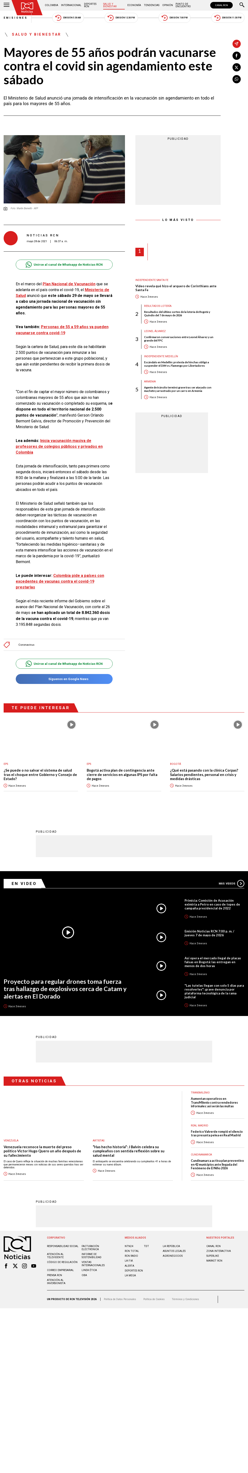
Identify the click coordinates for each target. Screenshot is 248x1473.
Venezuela (11, 1140)
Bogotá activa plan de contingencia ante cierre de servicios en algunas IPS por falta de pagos (122, 774)
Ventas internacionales (93, 1264)
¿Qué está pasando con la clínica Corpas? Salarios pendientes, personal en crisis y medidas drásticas (204, 774)
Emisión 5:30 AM (68, 18)
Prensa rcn (54, 1275)
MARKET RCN (214, 1260)
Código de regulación (62, 1262)
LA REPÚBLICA (171, 1246)
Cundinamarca (201, 1154)
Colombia (51, 5)
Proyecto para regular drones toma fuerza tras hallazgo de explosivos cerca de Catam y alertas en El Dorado (65, 989)
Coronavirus (26, 644)
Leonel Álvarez (155, 331)
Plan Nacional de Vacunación (69, 284)
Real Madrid (199, 1125)
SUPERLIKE (212, 1255)
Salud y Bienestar (109, 5)
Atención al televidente (55, 1256)
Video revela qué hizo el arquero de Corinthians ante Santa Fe (176, 288)
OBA (84, 1275)
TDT (146, 1246)
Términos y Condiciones (185, 1299)
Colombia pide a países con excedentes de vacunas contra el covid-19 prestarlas (60, 581)
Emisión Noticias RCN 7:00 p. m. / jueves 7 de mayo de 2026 (209, 933)
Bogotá (175, 764)
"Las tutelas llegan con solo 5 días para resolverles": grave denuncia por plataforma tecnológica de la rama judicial (214, 991)
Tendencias (151, 5)
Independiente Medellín (161, 356)
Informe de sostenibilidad (91, 1256)
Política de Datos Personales (120, 1299)
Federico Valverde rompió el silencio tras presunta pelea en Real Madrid (217, 1133)
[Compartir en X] (236, 67)
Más (231, 883)
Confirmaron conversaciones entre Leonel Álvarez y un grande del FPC (178, 338)
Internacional (71, 5)
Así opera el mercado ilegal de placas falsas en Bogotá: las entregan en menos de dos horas (213, 962)
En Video (24, 883)
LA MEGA (130, 1275)
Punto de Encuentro (183, 5)
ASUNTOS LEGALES (174, 1251)
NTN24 (129, 1246)
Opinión (167, 5)
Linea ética (89, 1270)
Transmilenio (200, 1092)
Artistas (98, 1140)
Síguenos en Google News (64, 679)
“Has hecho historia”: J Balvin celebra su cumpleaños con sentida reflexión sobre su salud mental (128, 1151)
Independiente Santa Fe (151, 280)
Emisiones (16, 17)
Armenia (150, 381)
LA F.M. (129, 1260)
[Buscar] (242, 5)
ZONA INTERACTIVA (218, 1251)
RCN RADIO (131, 1255)
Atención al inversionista (56, 1282)
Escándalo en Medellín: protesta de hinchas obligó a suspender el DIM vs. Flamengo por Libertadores (176, 364)
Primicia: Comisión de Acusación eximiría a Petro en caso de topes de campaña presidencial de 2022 (212, 904)
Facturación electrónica (90, 1248)
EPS (6, 764)
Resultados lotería (157, 306)
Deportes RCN (90, 5)
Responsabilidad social (62, 1246)
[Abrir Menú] (6, 5)
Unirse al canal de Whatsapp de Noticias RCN (64, 265)
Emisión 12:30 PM (121, 18)
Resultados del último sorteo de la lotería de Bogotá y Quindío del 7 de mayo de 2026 (177, 313)
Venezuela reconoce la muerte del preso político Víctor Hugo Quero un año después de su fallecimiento (42, 1151)
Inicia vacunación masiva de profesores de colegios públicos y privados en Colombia (59, 446)
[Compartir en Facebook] (236, 56)
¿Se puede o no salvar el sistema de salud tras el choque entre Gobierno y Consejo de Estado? (40, 774)
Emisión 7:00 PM (174, 18)
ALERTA (129, 1265)
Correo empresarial (60, 1270)
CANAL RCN (221, 5)
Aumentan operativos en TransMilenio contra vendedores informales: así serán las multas (214, 1102)
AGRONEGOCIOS (173, 1255)
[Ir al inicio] (27, 7)
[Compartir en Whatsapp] (236, 79)
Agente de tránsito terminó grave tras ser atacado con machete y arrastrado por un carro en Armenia (177, 389)
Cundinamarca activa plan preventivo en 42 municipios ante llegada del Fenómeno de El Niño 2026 (217, 1164)
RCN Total (132, 1251)
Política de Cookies (154, 1299)
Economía (134, 5)
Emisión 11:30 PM (227, 18)
